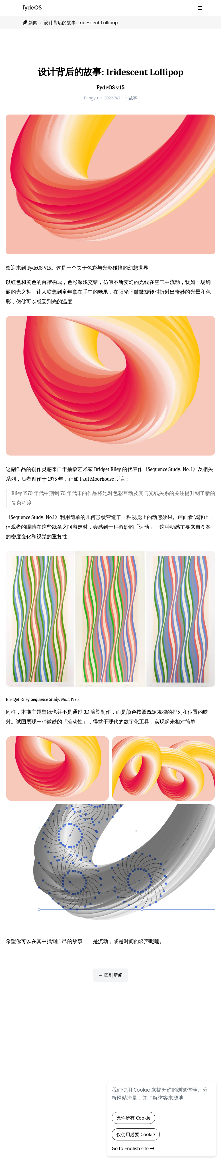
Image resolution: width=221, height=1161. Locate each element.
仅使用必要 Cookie (135, 1134)
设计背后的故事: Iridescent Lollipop (81, 22)
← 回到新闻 (110, 975)
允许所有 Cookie (133, 1118)
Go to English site (133, 1148)
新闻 (30, 22)
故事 (133, 98)
